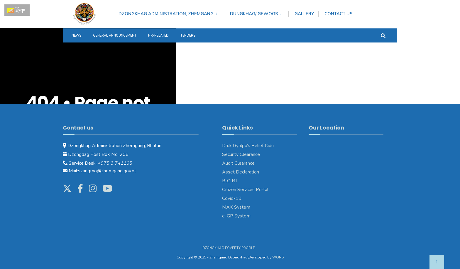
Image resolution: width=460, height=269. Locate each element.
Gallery (304, 14)
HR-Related (158, 35)
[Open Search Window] (383, 35)
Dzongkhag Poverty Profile (228, 248)
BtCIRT (230, 181)
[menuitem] (171, 13)
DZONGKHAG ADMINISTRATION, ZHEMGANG (166, 14)
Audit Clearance (238, 163)
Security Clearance (241, 154)
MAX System (236, 207)
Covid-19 (231, 198)
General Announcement (114, 35)
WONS (278, 257)
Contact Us (338, 14)
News (76, 35)
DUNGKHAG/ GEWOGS (254, 14)
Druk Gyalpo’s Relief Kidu (248, 145)
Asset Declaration (240, 172)
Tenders (187, 35)
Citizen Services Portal (245, 189)
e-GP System (236, 216)
